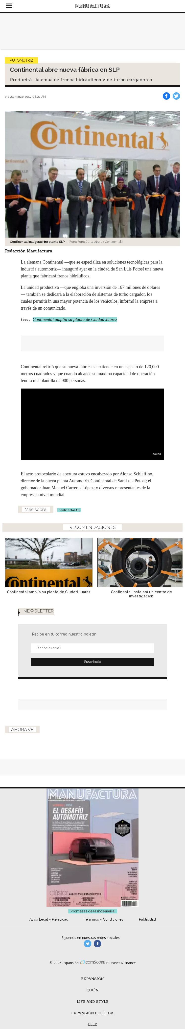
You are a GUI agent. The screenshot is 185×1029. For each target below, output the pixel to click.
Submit (92, 662)
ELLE (92, 1024)
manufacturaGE (87, 943)
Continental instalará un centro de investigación (138, 594)
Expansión (92, 979)
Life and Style (92, 1001)
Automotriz (21, 60)
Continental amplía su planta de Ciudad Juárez (75, 319)
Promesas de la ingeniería (92, 911)
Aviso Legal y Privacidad (48, 919)
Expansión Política (92, 1013)
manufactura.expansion (97, 943)
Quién (93, 990)
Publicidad (147, 919)
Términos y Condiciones (103, 919)
